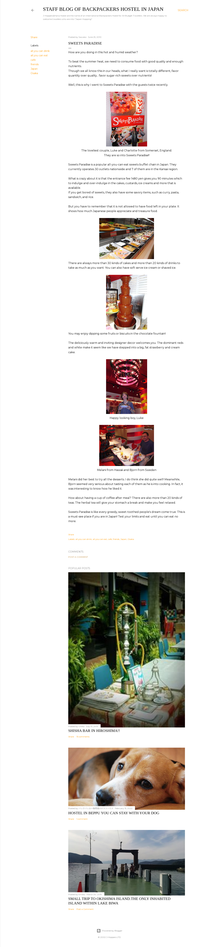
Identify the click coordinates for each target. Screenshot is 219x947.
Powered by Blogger (109, 931)
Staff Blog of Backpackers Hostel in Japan (103, 9)
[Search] (183, 10)
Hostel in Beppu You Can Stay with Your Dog (113, 813)
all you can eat (39, 55)
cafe (33, 59)
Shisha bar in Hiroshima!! (94, 730)
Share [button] (34, 37)
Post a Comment (78, 557)
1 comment (82, 819)
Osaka (34, 73)
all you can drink (40, 51)
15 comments (82, 736)
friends (35, 64)
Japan (34, 68)
